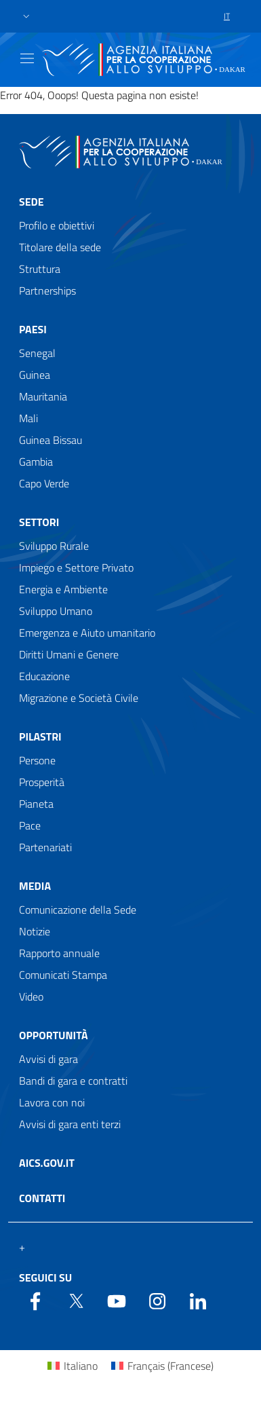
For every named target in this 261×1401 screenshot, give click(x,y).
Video (31, 996)
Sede (31, 201)
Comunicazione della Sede (77, 909)
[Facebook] (35, 1299)
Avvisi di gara (48, 1059)
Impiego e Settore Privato (76, 567)
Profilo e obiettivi (56, 225)
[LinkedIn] (198, 1299)
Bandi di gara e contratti (73, 1080)
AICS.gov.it (47, 1163)
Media (35, 886)
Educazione (44, 676)
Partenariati (45, 847)
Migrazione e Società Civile (78, 698)
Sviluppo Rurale (54, 546)
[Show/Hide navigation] (27, 58)
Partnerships (47, 290)
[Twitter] (76, 1299)
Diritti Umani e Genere (69, 654)
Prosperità (41, 782)
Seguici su (45, 1277)
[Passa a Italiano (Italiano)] (72, 1365)
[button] (26, 17)
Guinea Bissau (50, 440)
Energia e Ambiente (63, 589)
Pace (30, 825)
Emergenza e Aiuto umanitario (87, 632)
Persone (37, 760)
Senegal (37, 353)
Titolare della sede (60, 247)
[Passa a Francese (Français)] (162, 1365)
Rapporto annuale (59, 953)
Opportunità (53, 1035)
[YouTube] (116, 1299)
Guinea (34, 375)
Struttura (39, 269)
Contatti (42, 1198)
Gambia (36, 461)
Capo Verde (44, 483)
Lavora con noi (52, 1102)
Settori (39, 522)
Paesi (33, 329)
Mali (28, 418)
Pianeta (36, 804)
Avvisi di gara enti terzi (70, 1124)
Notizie (34, 931)
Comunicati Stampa (63, 975)
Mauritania (43, 396)
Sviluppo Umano (55, 611)
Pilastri (40, 736)
